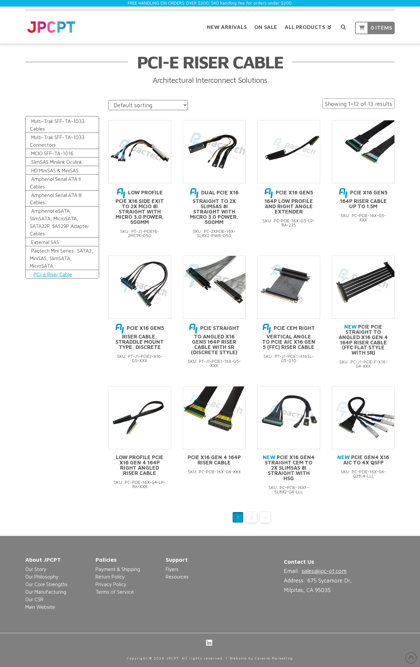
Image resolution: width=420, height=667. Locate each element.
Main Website (40, 607)
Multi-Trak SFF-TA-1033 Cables (57, 125)
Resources (177, 577)
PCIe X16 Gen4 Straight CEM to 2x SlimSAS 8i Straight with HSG (289, 467)
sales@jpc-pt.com (324, 571)
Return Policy (110, 577)
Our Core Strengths (46, 584)
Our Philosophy (41, 577)
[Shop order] (148, 105)
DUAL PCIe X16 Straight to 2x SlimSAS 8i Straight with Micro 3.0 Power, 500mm (214, 207)
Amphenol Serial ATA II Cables (55, 182)
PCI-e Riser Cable (52, 274)
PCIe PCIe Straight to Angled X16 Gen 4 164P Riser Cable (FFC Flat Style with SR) (363, 340)
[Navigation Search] (343, 26)
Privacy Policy (110, 584)
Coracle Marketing (274, 658)
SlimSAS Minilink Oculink (56, 162)
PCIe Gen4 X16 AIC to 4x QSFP (363, 459)
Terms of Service (114, 592)
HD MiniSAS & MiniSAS (54, 170)
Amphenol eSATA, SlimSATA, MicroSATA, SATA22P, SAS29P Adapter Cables (59, 222)
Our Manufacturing (45, 592)
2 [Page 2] (251, 517)
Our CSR (34, 599)
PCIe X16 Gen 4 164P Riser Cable (214, 459)
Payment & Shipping (117, 569)
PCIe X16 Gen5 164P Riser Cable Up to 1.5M (363, 199)
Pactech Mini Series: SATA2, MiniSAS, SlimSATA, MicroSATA (62, 258)
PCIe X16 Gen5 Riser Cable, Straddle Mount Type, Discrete (140, 337)
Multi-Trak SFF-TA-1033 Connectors (57, 141)
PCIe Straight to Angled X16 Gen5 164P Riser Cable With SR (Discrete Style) (214, 340)
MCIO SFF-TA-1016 (52, 153)
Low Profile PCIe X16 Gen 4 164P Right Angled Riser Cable (139, 465)
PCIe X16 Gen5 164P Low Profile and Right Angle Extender (288, 201)
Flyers (172, 569)
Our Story (35, 569)
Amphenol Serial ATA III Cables (56, 199)
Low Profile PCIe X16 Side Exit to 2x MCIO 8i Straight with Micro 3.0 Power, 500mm (140, 207)
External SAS (45, 242)
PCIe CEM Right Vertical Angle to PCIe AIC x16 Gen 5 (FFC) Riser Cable (288, 337)
